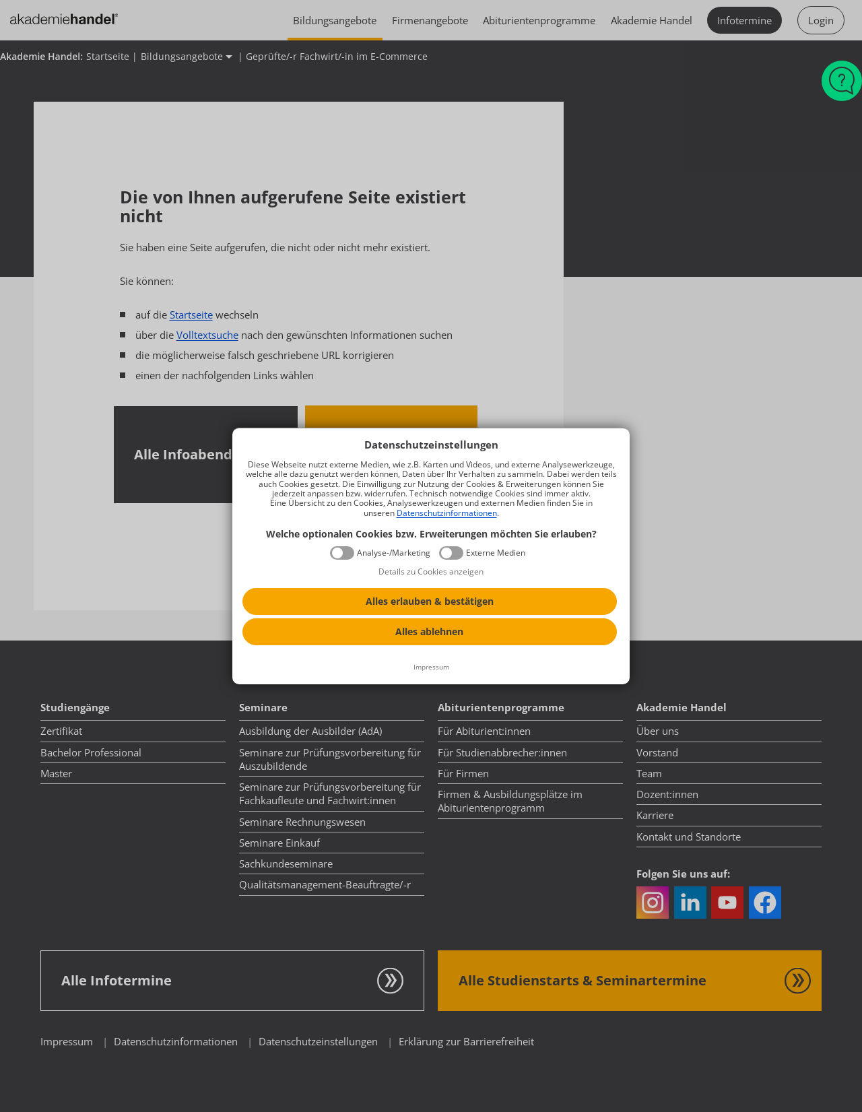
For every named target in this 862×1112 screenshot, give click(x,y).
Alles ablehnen (429, 631)
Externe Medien (495, 553)
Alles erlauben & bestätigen (430, 601)
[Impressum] (431, 667)
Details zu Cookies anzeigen (431, 571)
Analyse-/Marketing (393, 553)
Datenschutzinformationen (447, 513)
